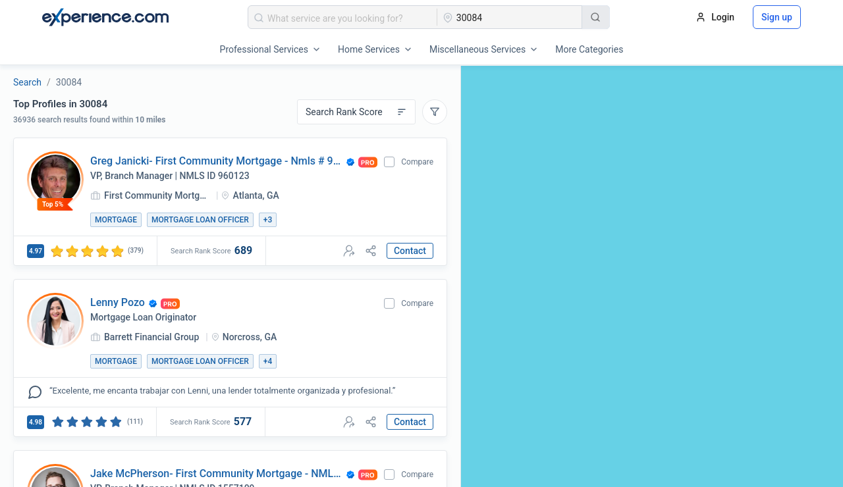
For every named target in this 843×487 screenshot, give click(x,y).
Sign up (776, 17)
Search (27, 82)
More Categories (589, 49)
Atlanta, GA (255, 195)
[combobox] (342, 17)
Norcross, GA (250, 337)
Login (714, 17)
